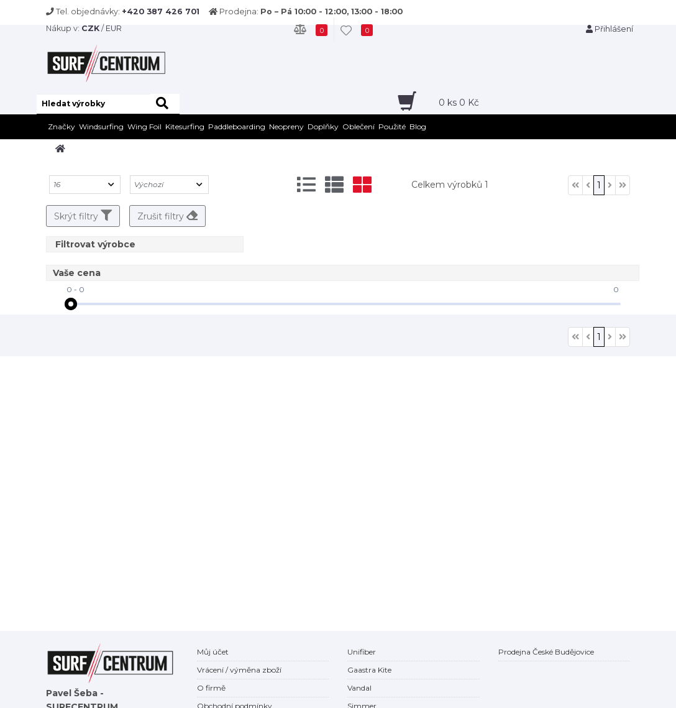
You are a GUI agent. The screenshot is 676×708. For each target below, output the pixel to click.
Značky (61, 126)
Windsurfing (101, 126)
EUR (114, 28)
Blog (417, 126)
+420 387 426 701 (160, 11)
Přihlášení (609, 29)
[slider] (71, 304)
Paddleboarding (236, 126)
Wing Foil (144, 126)
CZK (90, 28)
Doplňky (323, 126)
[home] (60, 148)
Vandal (359, 687)
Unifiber (361, 651)
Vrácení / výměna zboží (239, 669)
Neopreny (286, 126)
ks (459, 102)
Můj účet (213, 651)
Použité (392, 126)
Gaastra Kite (369, 669)
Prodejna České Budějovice (546, 651)
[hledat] (165, 104)
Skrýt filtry (83, 215)
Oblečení (358, 126)
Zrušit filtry (167, 215)
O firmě (211, 687)
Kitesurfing (184, 126)
